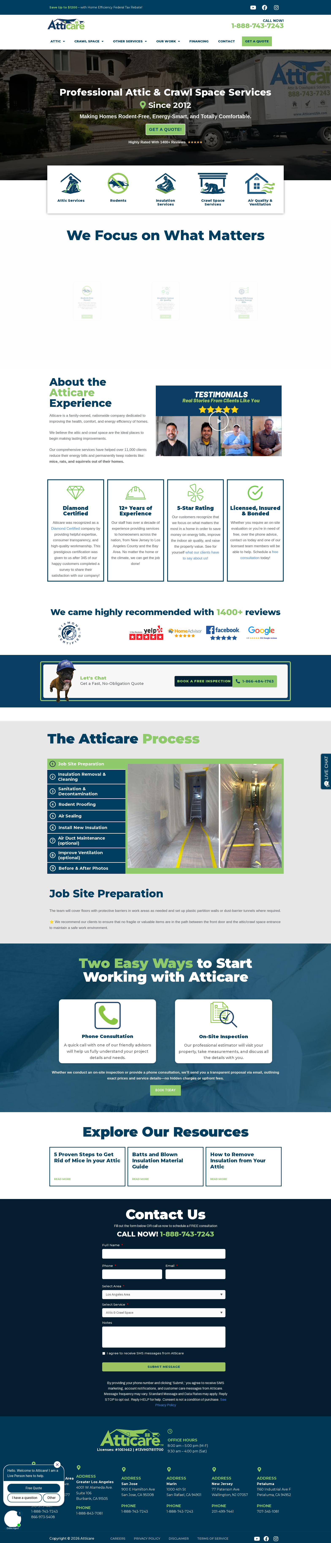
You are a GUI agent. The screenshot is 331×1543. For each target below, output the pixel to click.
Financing (199, 41)
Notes (107, 1323)
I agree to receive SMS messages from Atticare (145, 1353)
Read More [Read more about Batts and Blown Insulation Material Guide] (140, 1179)
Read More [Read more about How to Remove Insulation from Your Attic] (218, 1179)
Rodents (118, 201)
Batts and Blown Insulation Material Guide (157, 1160)
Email (172, 1266)
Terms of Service (212, 1536)
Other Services (130, 41)
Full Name (112, 1245)
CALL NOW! (165, 1234)
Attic (57, 41)
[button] (218, 420)
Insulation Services (165, 202)
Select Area (113, 1286)
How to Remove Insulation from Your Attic (238, 1160)
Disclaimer (179, 1536)
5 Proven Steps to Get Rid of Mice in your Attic (87, 1157)
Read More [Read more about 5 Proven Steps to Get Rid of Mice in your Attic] (62, 1179)
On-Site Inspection (223, 1036)
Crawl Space (88, 41)
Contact (226, 41)
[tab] (86, 764)
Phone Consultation (107, 1036)
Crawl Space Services (213, 202)
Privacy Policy (147, 1536)
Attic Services (71, 201)
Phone (109, 1266)
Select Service (115, 1304)
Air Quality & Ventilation (260, 202)
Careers (117, 1536)
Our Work (168, 41)
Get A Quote (257, 41)
